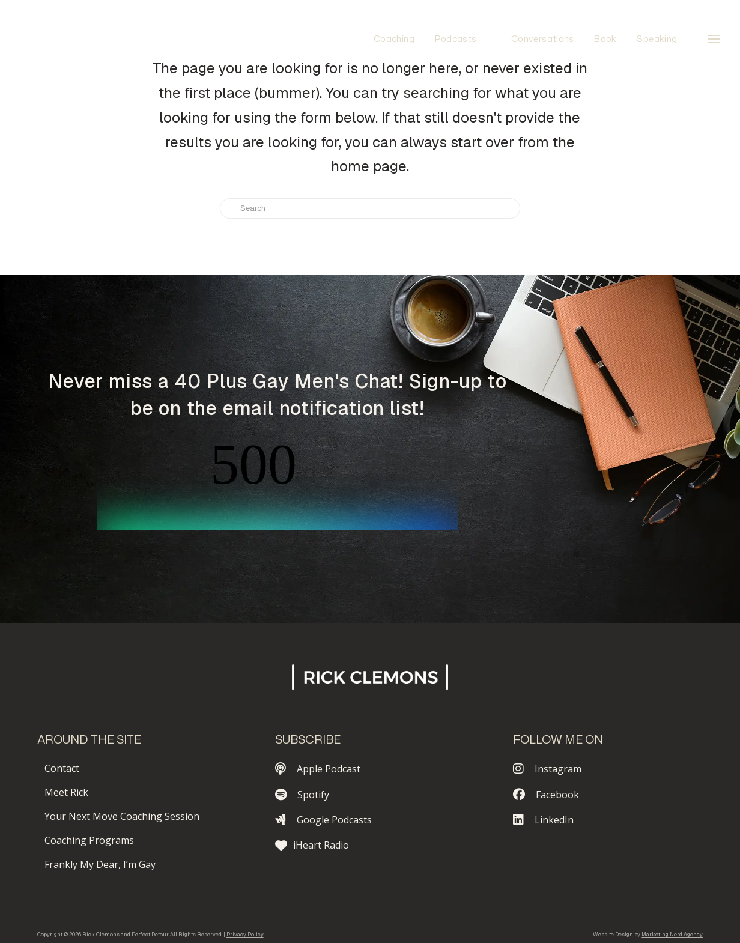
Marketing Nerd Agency (672, 934)
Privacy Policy (245, 934)
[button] (713, 39)
